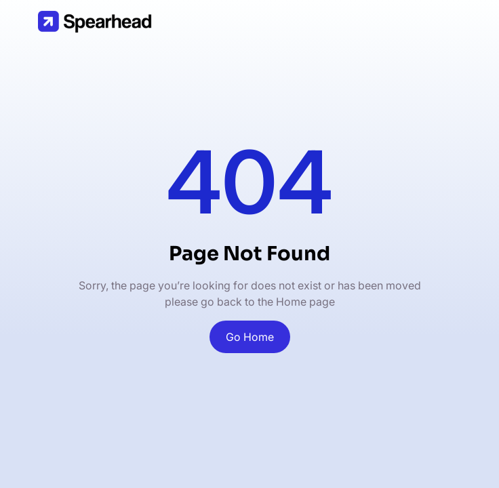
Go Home (250, 337)
